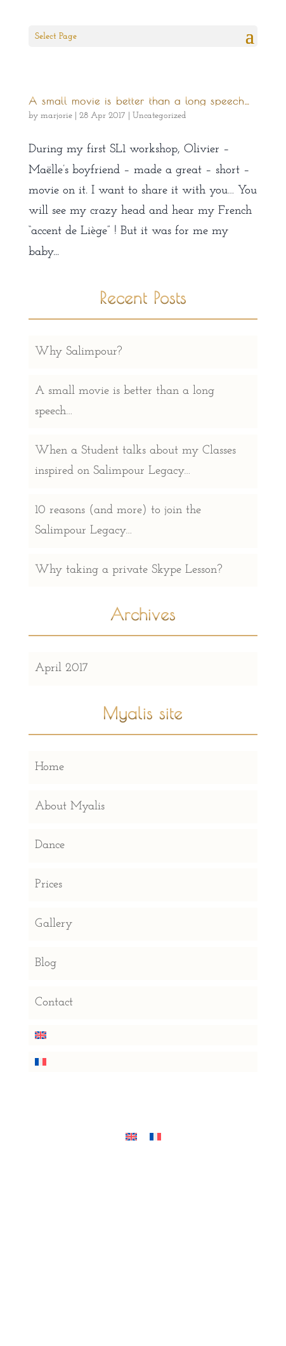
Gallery (53, 924)
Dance (50, 845)
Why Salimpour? (78, 352)
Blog (45, 963)
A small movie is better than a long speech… (139, 101)
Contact (54, 1002)
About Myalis (70, 806)
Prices (48, 885)
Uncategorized (159, 116)
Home (49, 767)
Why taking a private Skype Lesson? (129, 570)
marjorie (56, 116)
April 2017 (61, 668)
